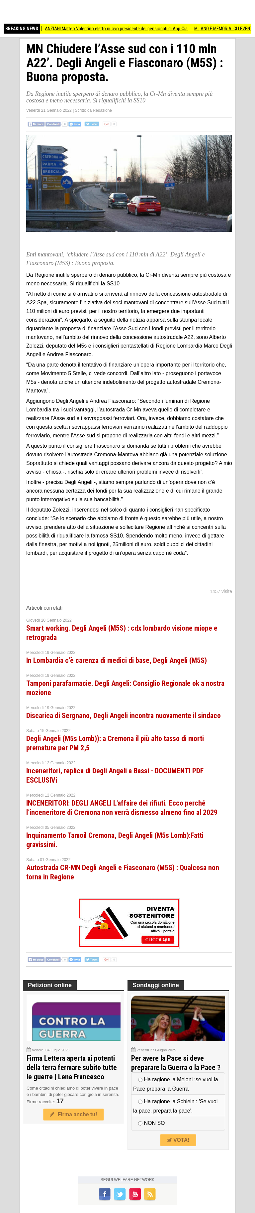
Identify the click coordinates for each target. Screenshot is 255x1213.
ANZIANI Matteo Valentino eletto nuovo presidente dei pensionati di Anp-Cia (120, 28)
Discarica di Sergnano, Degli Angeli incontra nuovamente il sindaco (123, 715)
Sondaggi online (155, 985)
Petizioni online (50, 985)
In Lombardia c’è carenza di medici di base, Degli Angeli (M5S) (116, 660)
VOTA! (178, 1140)
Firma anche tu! (73, 1114)
